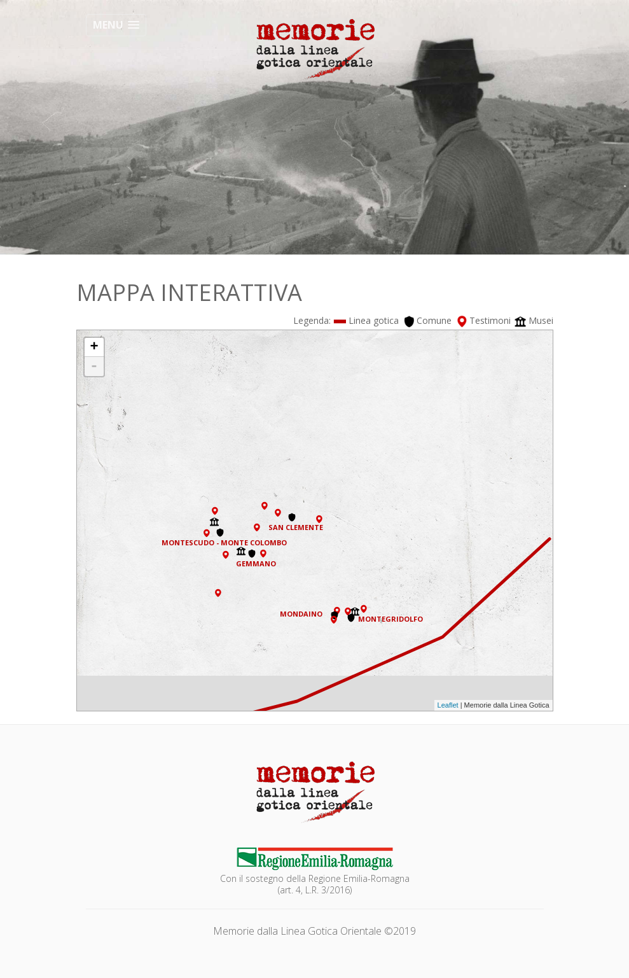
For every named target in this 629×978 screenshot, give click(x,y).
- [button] (94, 366)
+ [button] (94, 347)
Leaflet (448, 705)
